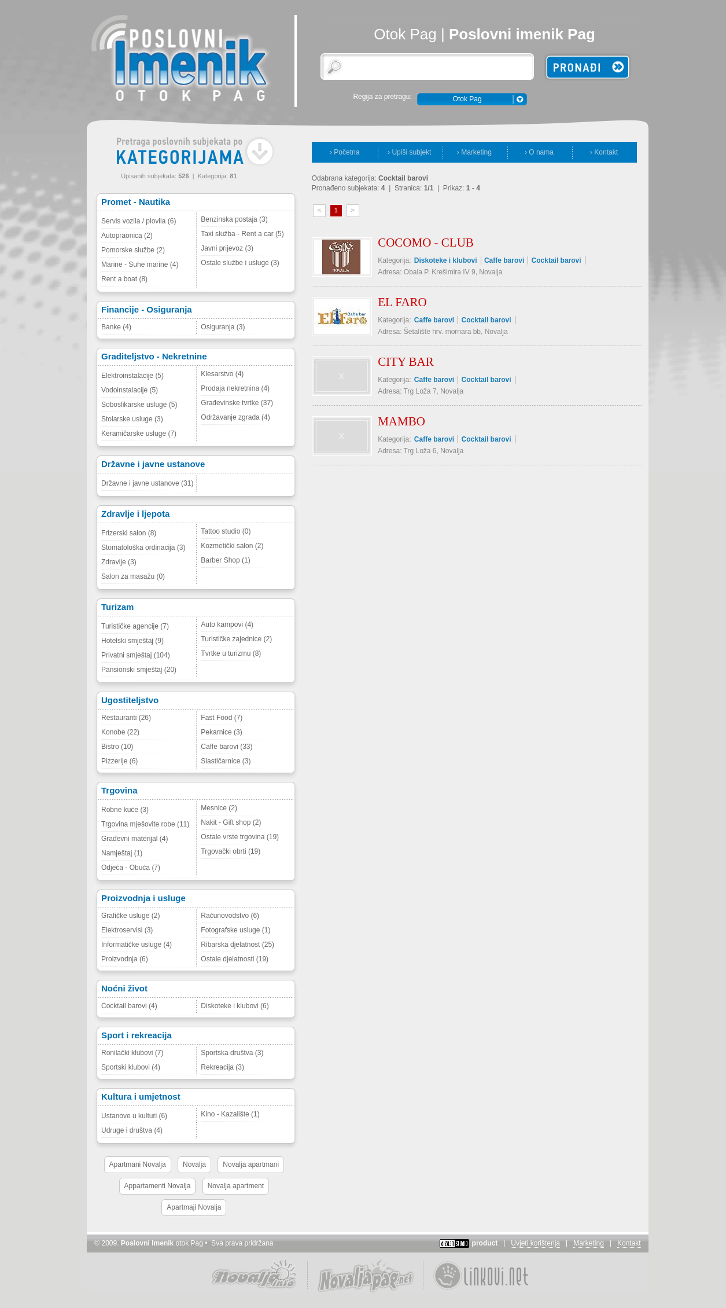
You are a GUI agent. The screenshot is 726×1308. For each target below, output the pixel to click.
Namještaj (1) (121, 853)
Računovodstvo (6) (230, 916)
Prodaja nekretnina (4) (235, 388)
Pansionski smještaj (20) (138, 670)
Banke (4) (116, 327)
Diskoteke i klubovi (445, 260)
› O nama (539, 152)
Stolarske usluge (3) (132, 419)
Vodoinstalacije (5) (129, 390)
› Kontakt (604, 152)
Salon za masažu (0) (133, 576)
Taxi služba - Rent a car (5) (242, 234)
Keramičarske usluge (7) (138, 433)
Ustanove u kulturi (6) (134, 1116)
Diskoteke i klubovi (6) (234, 1006)
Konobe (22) (120, 732)
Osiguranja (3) (223, 327)
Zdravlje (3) (119, 562)
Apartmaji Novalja (194, 1207)
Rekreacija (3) (222, 1067)
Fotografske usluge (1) (235, 930)
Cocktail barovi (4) (129, 1006)
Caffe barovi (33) (226, 747)
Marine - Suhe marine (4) (139, 264)
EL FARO (402, 302)
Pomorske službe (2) (133, 250)
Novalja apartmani (251, 1164)
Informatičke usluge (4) (136, 944)
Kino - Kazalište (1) (230, 1114)
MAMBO (401, 421)
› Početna (344, 152)
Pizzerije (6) (119, 761)
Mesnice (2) (219, 808)
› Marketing (474, 152)
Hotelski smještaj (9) (132, 641)
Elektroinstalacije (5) (132, 376)
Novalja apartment (236, 1186)
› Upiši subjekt (409, 152)
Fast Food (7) (221, 718)
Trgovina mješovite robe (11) (145, 824)
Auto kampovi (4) (227, 624)
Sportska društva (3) (232, 1053)
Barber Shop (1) (225, 560)
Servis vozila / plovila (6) (138, 221)
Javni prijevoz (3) (227, 248)
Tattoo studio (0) (225, 531)
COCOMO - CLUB (426, 242)
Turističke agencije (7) (135, 626)
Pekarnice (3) (221, 732)
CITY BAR (406, 362)
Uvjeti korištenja (535, 1243)
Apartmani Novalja (137, 1164)
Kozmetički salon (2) (232, 546)
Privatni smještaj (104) (135, 655)
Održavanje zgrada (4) (235, 417)
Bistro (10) (117, 747)
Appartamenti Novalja (157, 1186)
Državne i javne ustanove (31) (147, 483)
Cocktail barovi (556, 260)
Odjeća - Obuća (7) (130, 868)
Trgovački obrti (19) (230, 851)
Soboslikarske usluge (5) (139, 405)
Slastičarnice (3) (225, 761)
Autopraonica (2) (127, 236)
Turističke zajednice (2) (236, 639)
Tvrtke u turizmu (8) (231, 653)
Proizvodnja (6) (124, 959)
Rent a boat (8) (124, 279)
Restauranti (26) (126, 718)
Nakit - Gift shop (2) (231, 822)
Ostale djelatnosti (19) (234, 959)
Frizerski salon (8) (128, 533)
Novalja (194, 1164)
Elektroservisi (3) (127, 930)
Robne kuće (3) (125, 810)
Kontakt (629, 1243)
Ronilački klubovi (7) (132, 1053)
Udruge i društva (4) (132, 1130)
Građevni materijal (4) (134, 839)
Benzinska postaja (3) (234, 219)
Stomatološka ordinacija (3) (143, 547)
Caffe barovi (504, 260)
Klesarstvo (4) (222, 374)
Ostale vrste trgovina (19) (240, 837)
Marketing (588, 1243)
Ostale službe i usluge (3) (240, 263)
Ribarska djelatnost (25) (237, 944)
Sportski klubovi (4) (130, 1067)
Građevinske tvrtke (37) (237, 403)
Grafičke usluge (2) (130, 916)
